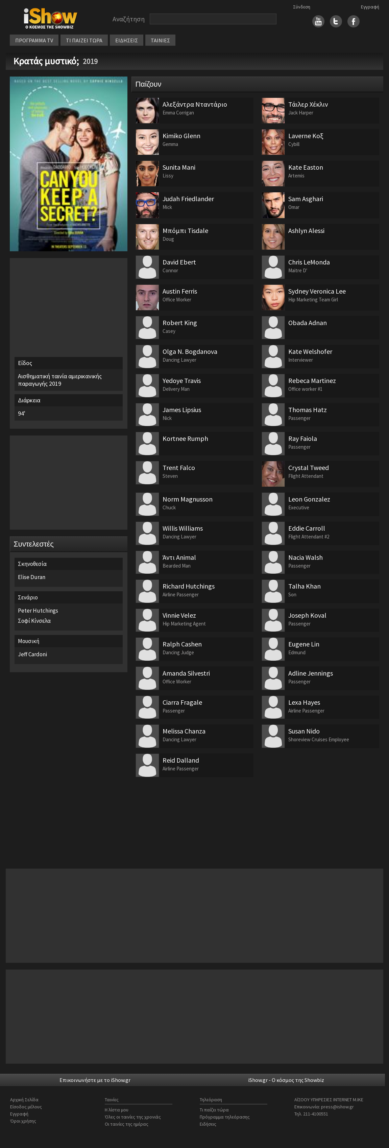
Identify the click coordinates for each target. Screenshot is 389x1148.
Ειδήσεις (208, 1124)
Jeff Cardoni (32, 654)
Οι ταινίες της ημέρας (126, 1124)
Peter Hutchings (38, 610)
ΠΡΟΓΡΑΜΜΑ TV (34, 40)
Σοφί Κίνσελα (34, 620)
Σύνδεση (301, 7)
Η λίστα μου (116, 1110)
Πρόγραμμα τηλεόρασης (225, 1117)
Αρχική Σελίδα (24, 1100)
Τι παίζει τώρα (214, 1110)
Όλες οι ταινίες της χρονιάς (133, 1117)
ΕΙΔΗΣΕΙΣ (126, 40)
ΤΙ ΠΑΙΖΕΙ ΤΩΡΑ (84, 40)
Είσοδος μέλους (26, 1107)
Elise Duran (31, 577)
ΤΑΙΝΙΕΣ (160, 40)
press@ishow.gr (337, 1107)
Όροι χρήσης (23, 1121)
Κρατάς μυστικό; (47, 61)
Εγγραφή (370, 7)
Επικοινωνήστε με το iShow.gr (94, 1080)
